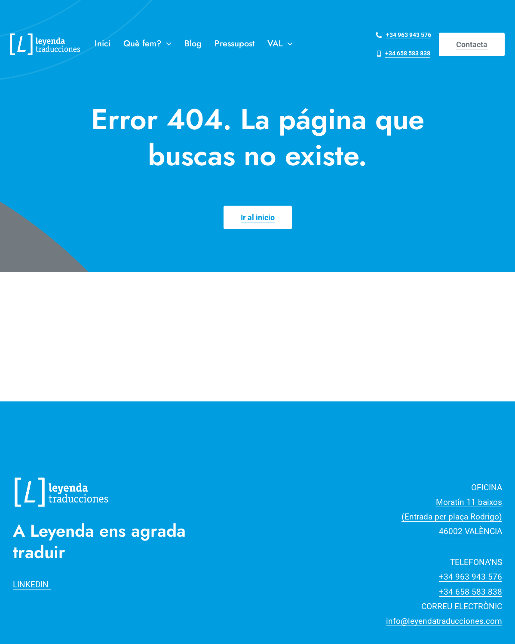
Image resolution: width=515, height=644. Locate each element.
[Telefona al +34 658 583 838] (404, 53)
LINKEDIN (32, 584)
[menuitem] (280, 44)
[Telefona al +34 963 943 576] (403, 35)
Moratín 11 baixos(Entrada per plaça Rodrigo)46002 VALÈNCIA (452, 516)
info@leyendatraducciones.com (444, 621)
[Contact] (472, 44)
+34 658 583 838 (470, 592)
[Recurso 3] (61, 476)
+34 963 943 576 (470, 577)
